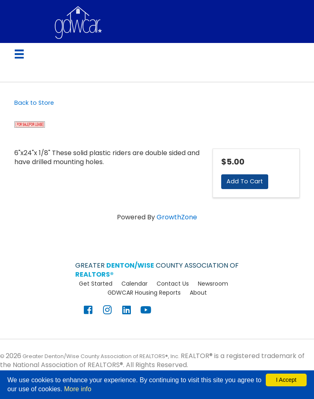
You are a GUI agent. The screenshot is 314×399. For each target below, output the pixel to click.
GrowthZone (177, 217)
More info (78, 388)
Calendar (134, 284)
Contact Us (173, 284)
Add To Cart (245, 181)
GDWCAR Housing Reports (144, 293)
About (198, 293)
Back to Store (34, 103)
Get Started (95, 284)
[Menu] (19, 54)
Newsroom (213, 284)
